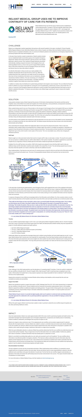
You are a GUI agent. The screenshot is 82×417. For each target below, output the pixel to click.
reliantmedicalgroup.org (48, 358)
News (64, 4)
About (33, 4)
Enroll (51, 4)
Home (61, 413)
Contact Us (70, 413)
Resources (45, 4)
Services (39, 4)
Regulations (58, 4)
